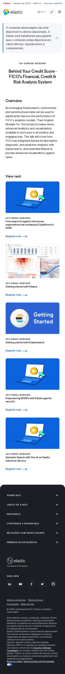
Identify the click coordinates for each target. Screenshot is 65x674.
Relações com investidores (32, 533)
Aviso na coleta (14, 661)
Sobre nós (32, 495)
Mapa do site (27, 604)
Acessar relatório (53, 3)
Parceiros (32, 514)
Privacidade (13, 604)
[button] (57, 38)
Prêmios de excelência (32, 542)
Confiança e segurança (32, 523)
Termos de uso (35, 600)
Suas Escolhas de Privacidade (39, 661)
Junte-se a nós (32, 504)
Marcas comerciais (16, 600)
